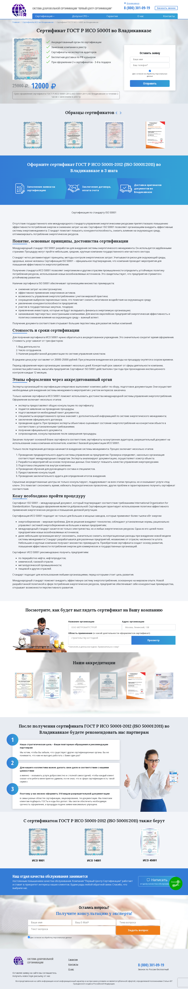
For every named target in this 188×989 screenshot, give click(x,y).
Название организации (81, 621)
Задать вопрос (138, 930)
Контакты (169, 16)
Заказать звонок (166, 8)
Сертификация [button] (43, 16)
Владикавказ (133, 3)
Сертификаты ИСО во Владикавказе (38, 22)
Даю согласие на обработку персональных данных (149, 75)
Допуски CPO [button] (79, 16)
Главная (16, 22)
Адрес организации (133, 621)
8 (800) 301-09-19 (137, 7)
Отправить (149, 83)
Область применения (109, 633)
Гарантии (112, 16)
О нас (140, 16)
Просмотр (153, 640)
